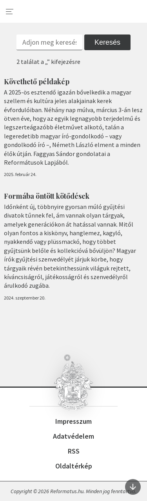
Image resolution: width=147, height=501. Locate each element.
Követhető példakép (36, 81)
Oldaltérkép (73, 465)
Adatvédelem (73, 436)
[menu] (10, 12)
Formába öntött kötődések (46, 196)
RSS (74, 451)
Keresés (107, 42)
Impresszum (73, 421)
